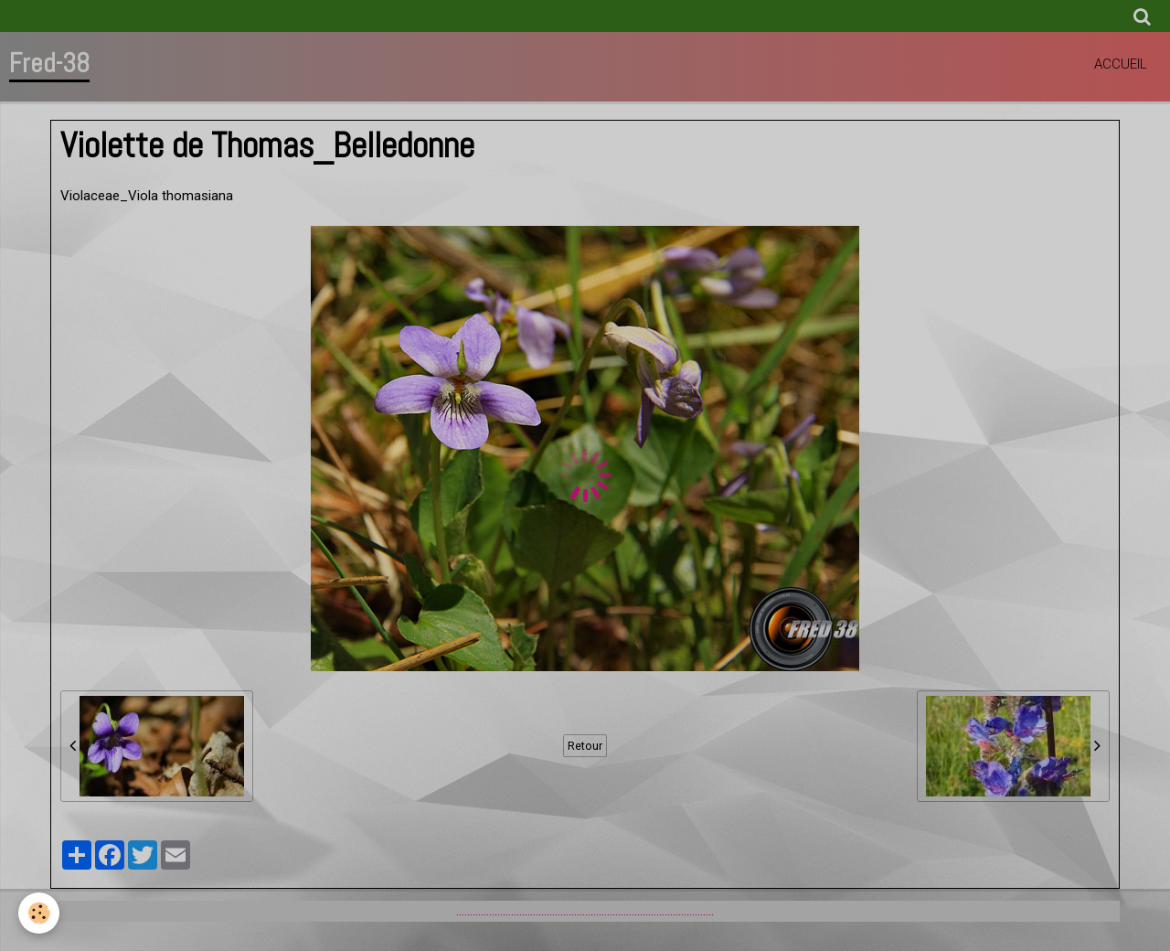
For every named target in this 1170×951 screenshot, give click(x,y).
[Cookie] (38, 913)
